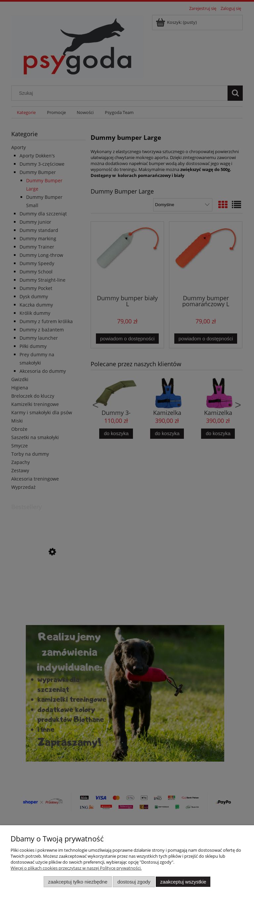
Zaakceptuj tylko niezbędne (77, 882)
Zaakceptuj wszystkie (183, 882)
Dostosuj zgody (133, 882)
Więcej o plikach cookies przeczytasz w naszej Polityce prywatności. (76, 868)
